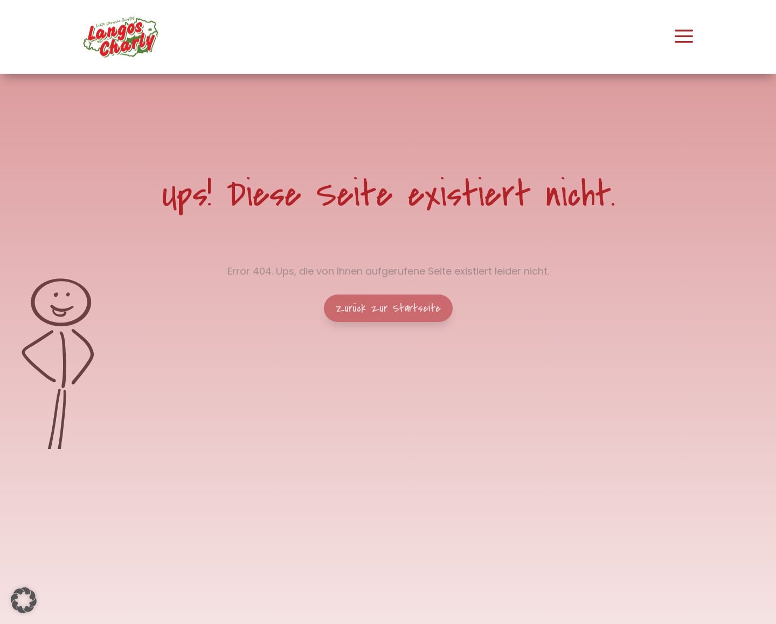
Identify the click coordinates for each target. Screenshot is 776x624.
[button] (23, 600)
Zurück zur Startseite (388, 308)
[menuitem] (121, 37)
